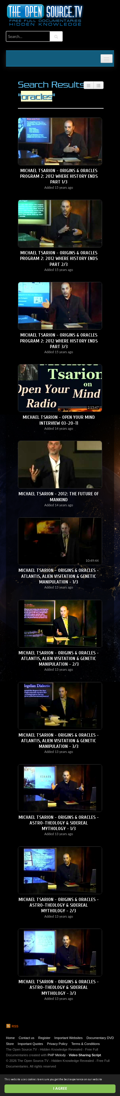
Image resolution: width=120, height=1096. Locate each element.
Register (44, 1038)
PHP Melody (56, 1055)
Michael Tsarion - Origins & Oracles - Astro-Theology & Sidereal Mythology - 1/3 (59, 823)
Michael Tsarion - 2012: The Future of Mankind (59, 496)
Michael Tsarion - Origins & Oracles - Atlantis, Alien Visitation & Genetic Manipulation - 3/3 (59, 740)
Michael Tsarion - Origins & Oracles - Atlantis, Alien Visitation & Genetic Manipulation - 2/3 (59, 658)
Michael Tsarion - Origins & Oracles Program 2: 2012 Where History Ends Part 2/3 (59, 258)
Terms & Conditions (85, 1044)
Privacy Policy (57, 1044)
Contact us (26, 1038)
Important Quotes (30, 1044)
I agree (60, 1088)
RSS (12, 1026)
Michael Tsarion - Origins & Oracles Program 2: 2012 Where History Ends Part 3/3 (59, 340)
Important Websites (68, 1038)
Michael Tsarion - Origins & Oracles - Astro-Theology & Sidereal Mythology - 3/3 (59, 987)
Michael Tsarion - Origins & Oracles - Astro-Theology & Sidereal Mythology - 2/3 (59, 905)
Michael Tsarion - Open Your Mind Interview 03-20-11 (59, 420)
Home (10, 1038)
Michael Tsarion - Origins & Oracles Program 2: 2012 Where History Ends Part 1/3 (59, 176)
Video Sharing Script (85, 1055)
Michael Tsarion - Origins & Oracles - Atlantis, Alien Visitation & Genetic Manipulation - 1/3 (59, 576)
